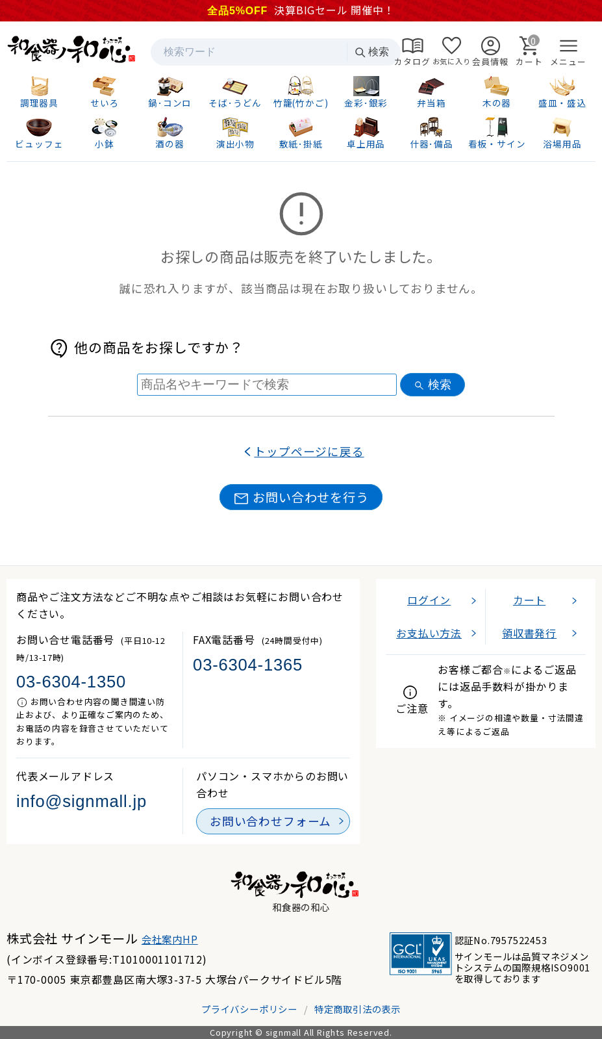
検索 (371, 52)
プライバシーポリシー (249, 1009)
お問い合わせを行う (300, 497)
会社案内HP (170, 939)
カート (529, 600)
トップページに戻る (309, 451)
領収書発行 (529, 633)
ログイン (429, 600)
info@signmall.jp (81, 801)
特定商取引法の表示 (357, 1009)
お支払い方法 (429, 633)
